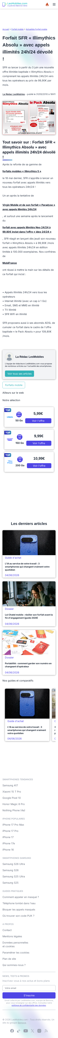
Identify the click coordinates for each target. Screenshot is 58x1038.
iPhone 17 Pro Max (13, 824)
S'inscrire (29, 995)
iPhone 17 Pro (10, 830)
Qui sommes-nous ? (14, 965)
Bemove (22, 1022)
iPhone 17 (8, 837)
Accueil (5, 29)
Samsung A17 (10, 785)
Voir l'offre (38, 420)
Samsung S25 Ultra (13, 876)
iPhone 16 (8, 849)
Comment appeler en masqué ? (20, 897)
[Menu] (54, 4)
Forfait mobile (17, 29)
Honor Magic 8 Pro (13, 804)
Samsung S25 (10, 882)
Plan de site (9, 958)
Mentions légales (12, 936)
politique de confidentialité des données (29, 1005)
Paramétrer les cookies (15, 952)
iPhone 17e (8, 843)
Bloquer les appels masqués (18, 909)
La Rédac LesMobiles (14, 94)
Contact (7, 930)
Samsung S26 (10, 870)
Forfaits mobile (13, 385)
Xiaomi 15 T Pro (11, 791)
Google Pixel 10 (11, 797)
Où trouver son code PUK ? (18, 915)
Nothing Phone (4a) (13, 810)
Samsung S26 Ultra (13, 864)
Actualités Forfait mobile (36, 29)
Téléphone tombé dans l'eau (18, 903)
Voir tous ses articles (19, 373)
